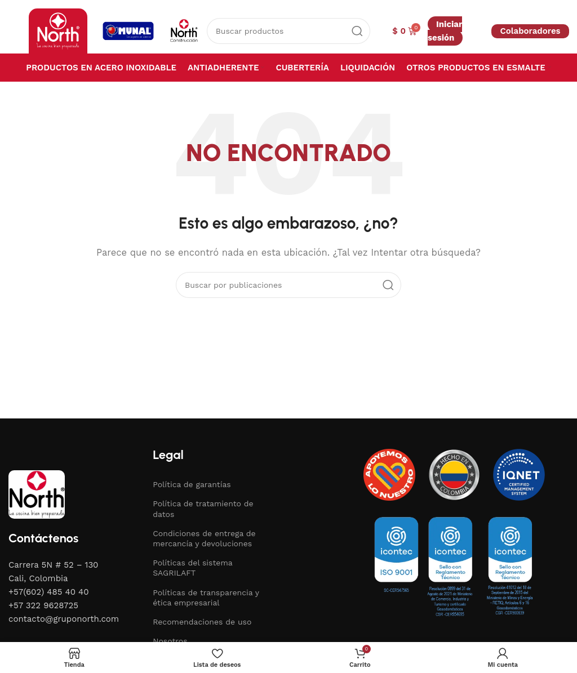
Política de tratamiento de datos (203, 508)
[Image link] (36, 493)
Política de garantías (192, 484)
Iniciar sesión (445, 31)
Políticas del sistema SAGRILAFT (192, 567)
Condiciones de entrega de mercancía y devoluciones (204, 538)
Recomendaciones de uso (202, 621)
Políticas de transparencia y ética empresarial (206, 597)
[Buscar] (289, 31)
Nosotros (170, 640)
